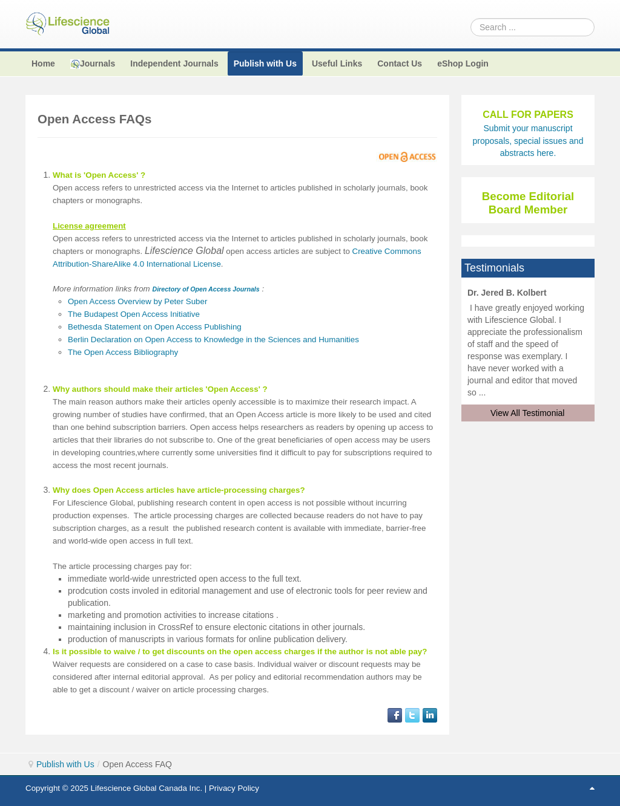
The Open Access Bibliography (123, 352)
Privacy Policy (234, 788)
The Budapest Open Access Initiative (134, 314)
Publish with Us (65, 764)
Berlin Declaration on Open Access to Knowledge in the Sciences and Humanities (213, 339)
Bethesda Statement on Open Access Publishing (155, 326)
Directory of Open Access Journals (205, 289)
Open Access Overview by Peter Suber (137, 301)
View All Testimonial (527, 413)
